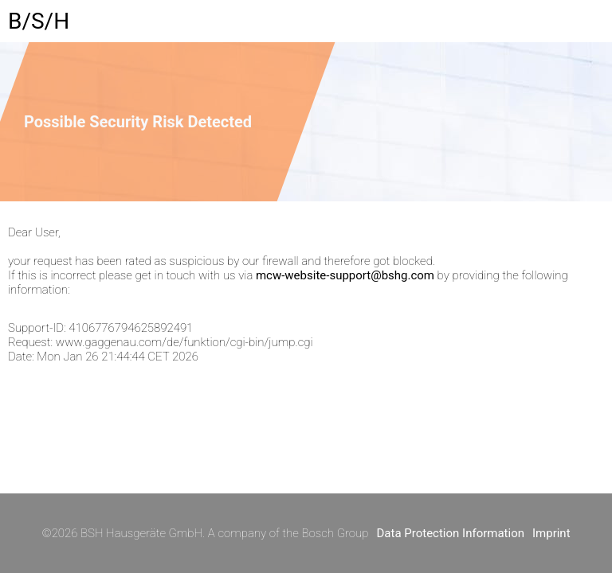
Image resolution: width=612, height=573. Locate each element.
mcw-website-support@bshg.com (345, 275)
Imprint (551, 533)
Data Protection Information (450, 533)
